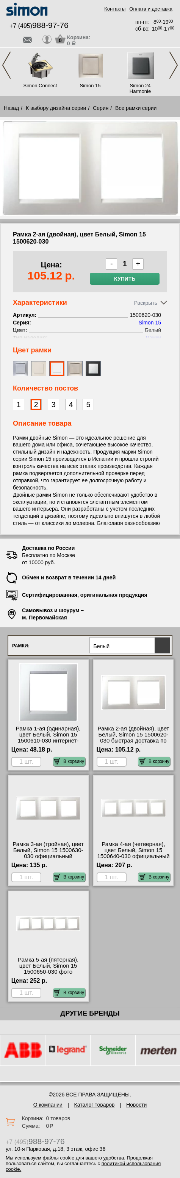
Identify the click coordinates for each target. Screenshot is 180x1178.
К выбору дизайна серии (56, 108)
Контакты (114, 9)
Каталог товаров (94, 1105)
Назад (11, 108)
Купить (124, 279)
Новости (136, 1105)
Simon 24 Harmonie (140, 88)
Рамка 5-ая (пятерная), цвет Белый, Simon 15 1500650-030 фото (48, 966)
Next (173, 65)
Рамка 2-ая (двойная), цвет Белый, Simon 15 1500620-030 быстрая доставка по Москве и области (133, 738)
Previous (6, 65)
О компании (48, 1105)
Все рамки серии (136, 108)
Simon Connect (40, 85)
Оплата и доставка (150, 9)
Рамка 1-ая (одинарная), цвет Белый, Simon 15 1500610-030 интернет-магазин (48, 738)
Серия (100, 108)
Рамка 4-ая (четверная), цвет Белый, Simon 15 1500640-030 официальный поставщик (133, 853)
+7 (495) (39, 26)
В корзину (69, 761)
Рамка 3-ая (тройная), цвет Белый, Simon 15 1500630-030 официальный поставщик (48, 853)
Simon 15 (90, 85)
